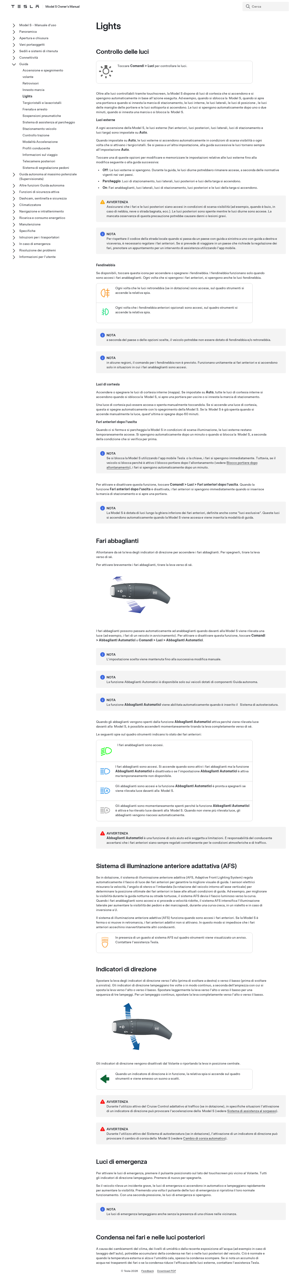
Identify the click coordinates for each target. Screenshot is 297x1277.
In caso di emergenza (34, 244)
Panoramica (28, 31)
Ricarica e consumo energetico (42, 218)
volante (28, 77)
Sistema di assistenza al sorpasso (251, 1111)
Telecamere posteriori (39, 161)
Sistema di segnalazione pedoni (46, 168)
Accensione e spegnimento (43, 70)
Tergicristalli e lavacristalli (42, 103)
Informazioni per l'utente (37, 257)
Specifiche (27, 231)
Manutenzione (30, 224)
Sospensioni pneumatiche (42, 116)
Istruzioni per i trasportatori (39, 237)
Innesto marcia (33, 90)
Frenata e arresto (35, 109)
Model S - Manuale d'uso (37, 25)
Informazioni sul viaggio (40, 155)
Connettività (28, 57)
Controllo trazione (36, 135)
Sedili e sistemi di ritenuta (38, 51)
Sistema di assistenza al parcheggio (49, 122)
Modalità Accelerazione (40, 142)
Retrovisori (31, 83)
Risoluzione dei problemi (37, 250)
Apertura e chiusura (33, 38)
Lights (27, 96)
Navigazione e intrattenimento (41, 211)
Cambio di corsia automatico (204, 1138)
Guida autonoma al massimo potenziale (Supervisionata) (48, 176)
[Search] (266, 6)
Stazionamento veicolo (39, 129)
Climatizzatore (30, 205)
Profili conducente (36, 148)
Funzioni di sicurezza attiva (39, 192)
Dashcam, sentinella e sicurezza (43, 198)
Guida (23, 64)
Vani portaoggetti (32, 44)
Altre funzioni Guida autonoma (41, 185)
